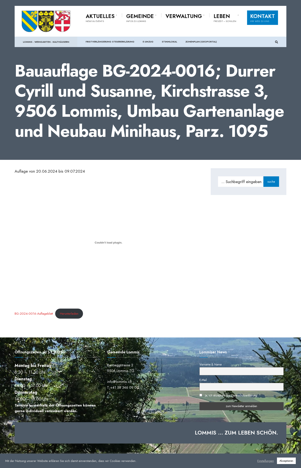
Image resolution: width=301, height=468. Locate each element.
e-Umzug (148, 42)
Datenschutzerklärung (162, 453)
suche (271, 181)
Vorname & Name (210, 364)
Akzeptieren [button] (286, 461)
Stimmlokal (169, 42)
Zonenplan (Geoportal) (201, 42)
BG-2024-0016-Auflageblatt (34, 313)
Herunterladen (69, 313)
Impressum (133, 453)
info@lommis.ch (119, 381)
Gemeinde (140, 18)
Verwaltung (184, 16)
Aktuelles (100, 18)
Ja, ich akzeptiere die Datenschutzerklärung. (231, 395)
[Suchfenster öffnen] (276, 42)
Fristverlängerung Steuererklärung (110, 42)
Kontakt (262, 18)
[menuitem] (104, 17)
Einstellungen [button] (265, 461)
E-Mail (203, 380)
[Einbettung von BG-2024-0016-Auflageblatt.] (108, 242)
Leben (225, 18)
